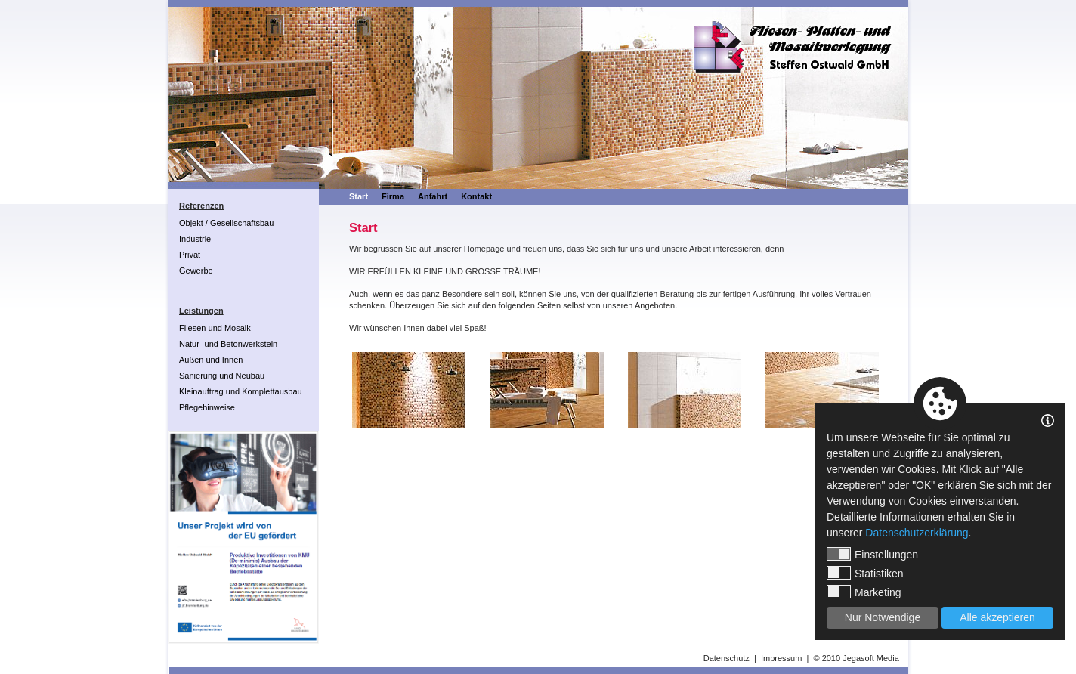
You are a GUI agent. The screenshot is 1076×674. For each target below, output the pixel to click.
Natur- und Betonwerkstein (228, 343)
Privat (189, 254)
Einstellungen (872, 554)
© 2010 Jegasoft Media (855, 658)
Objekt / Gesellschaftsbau (226, 222)
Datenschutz (726, 658)
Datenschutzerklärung (916, 533)
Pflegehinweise (207, 407)
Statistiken (865, 573)
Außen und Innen (211, 359)
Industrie (195, 238)
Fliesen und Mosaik (215, 327)
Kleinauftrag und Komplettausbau (240, 391)
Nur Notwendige (882, 617)
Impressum (781, 658)
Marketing (864, 591)
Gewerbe (196, 270)
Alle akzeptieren (997, 617)
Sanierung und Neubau (221, 375)
